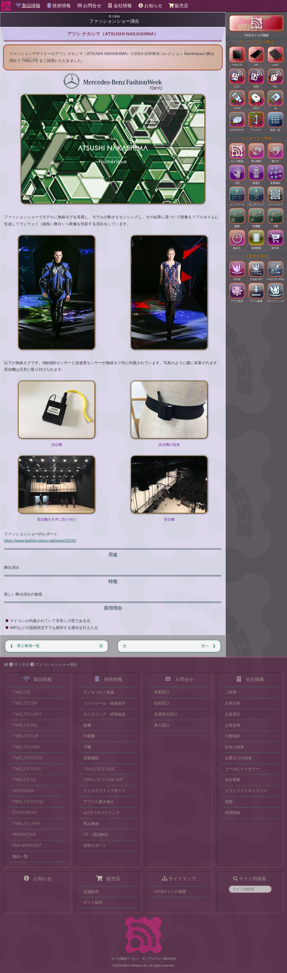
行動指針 (232, 736)
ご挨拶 (230, 692)
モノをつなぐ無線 (98, 692)
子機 (87, 747)
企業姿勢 (232, 725)
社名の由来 (234, 747)
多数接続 (91, 758)
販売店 (178, 5)
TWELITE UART (26, 714)
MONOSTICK (24, 834)
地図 (229, 801)
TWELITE (21, 692)
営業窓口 (161, 692)
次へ (205, 646)
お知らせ (150, 5)
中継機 (89, 736)
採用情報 (232, 812)
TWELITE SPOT (26, 769)
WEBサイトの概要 (170, 891)
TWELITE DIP (24, 703)
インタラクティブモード (104, 790)
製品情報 (28, 5)
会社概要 (232, 779)
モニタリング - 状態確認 (104, 714)
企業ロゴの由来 (238, 758)
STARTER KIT (24, 812)
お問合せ (89, 5)
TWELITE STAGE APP (103, 779)
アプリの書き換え (98, 801)
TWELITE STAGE (28, 801)
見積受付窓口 (165, 714)
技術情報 (58, 5)
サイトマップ (179, 878)
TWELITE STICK (27, 758)
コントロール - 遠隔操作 (104, 703)
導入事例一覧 (28, 646)
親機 (87, 725)
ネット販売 (93, 902)
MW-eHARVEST (27, 845)
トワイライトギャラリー (246, 790)
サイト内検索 (249, 878)
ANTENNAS (23, 790)
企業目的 (232, 703)
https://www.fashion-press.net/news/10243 (40, 541)
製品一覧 (20, 856)
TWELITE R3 (24, 779)
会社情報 (119, 5)
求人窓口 (161, 725)
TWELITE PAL (25, 725)
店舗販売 (91, 891)
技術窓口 (161, 703)
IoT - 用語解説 (95, 834)
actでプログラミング (101, 812)
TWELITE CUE (25, 736)
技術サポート (94, 845)
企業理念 (232, 714)
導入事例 (21, 664)
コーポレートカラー (242, 769)
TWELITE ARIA (26, 747)
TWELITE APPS (26, 823)
